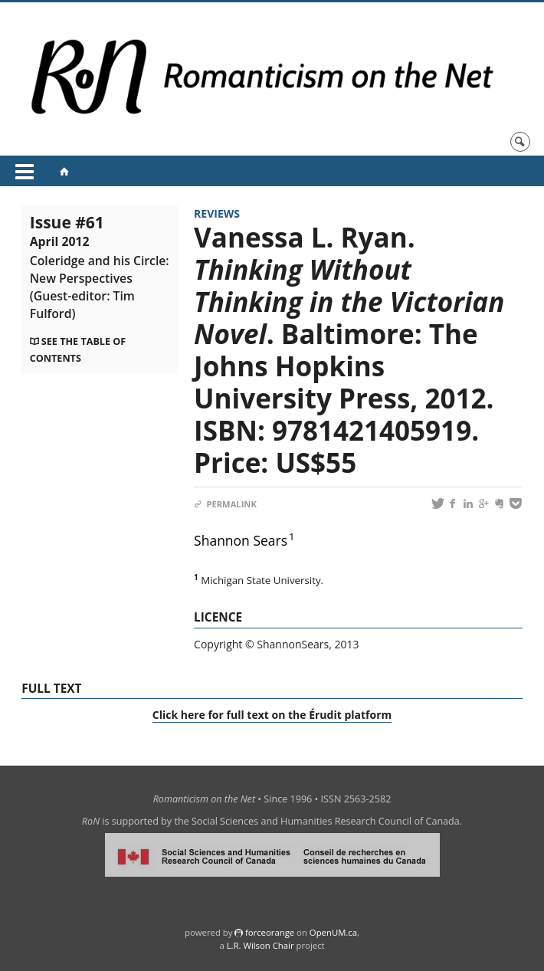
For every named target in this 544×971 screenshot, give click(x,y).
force (269, 932)
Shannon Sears (240, 540)
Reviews (217, 213)
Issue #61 (99, 267)
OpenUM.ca (333, 932)
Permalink (225, 504)
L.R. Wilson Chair (260, 945)
